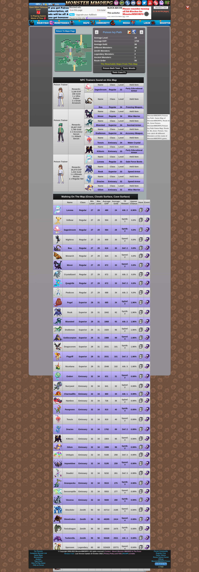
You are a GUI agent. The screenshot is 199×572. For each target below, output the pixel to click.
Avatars (38, 559)
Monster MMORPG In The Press (129, 551)
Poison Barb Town (111, 68)
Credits (132, 553)
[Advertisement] (99, 13)
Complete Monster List (38, 553)
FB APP (125, 553)
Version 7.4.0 (161, 8)
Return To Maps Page (65, 31)
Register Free (161, 553)
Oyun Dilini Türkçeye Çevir (38, 10)
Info (57, 4)
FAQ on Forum (38, 565)
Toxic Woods (129, 68)
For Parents (38, 551)
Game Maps (38, 555)
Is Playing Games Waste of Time (38, 17)
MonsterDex (38, 557)
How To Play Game (38, 563)
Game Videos (161, 555)
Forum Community (161, 551)
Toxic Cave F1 (119, 72)
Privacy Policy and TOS (112, 553)
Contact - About (111, 551)
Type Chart (38, 561)
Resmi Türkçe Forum (161, 557)
